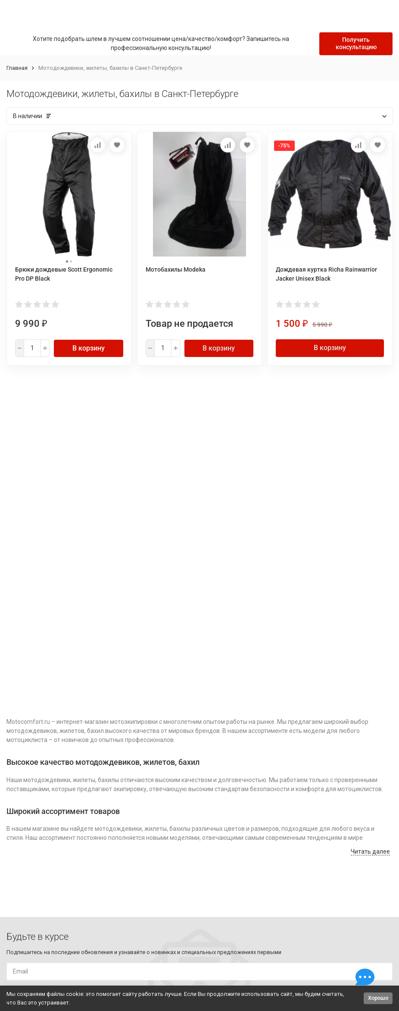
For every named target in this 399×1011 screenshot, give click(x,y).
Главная (17, 68)
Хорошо (378, 998)
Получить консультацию (356, 43)
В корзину (88, 348)
